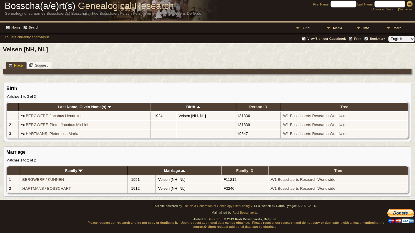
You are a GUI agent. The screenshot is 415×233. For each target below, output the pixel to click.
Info (366, 28)
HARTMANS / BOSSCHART (46, 188)
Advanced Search (384, 9)
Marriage (174, 170)
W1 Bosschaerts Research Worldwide (315, 116)
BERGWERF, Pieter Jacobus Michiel (57, 125)
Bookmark (377, 38)
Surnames (405, 9)
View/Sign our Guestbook (326, 38)
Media (337, 28)
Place (16, 65)
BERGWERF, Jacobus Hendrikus (54, 116)
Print (357, 38)
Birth (193, 107)
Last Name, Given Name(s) (85, 107)
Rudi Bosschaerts (244, 212)
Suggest (38, 65)
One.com (213, 219)
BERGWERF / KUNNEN (43, 179)
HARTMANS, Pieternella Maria (52, 133)
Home (16, 27)
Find (306, 28)
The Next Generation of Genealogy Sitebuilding (216, 206)
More (397, 28)
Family (74, 170)
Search (34, 27)
